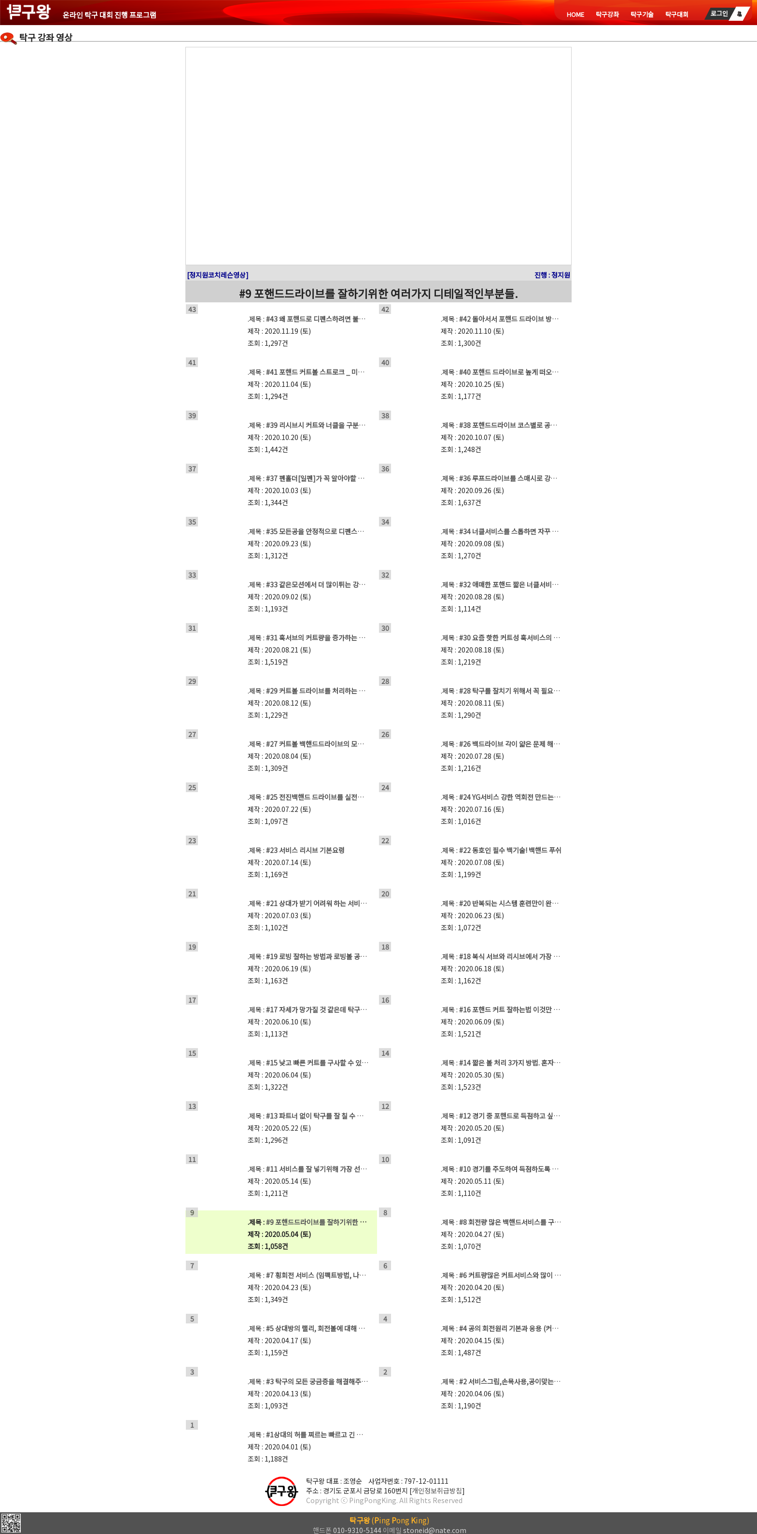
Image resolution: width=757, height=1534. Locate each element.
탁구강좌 (607, 14)
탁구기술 (642, 14)
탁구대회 (676, 14)
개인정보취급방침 (437, 1490)
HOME (575, 14)
